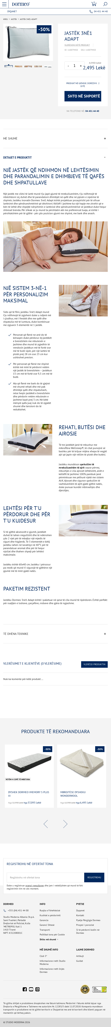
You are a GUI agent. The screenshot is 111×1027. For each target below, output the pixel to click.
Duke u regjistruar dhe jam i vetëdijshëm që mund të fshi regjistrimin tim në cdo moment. (45, 887)
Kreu (5, 19)
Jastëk (14, 19)
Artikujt (80, 956)
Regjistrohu (94, 877)
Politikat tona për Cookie (52, 934)
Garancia (44, 920)
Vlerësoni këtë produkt (77, 45)
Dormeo (8, 904)
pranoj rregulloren (34, 885)
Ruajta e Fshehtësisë (50, 910)
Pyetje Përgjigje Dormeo (88, 920)
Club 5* (43, 956)
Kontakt (80, 915)
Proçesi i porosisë (85, 924)
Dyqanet (12, 11)
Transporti (45, 929)
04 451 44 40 (101, 11)
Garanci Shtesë (47, 924)
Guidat (79, 960)
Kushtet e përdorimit (50, 915)
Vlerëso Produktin (94, 664)
